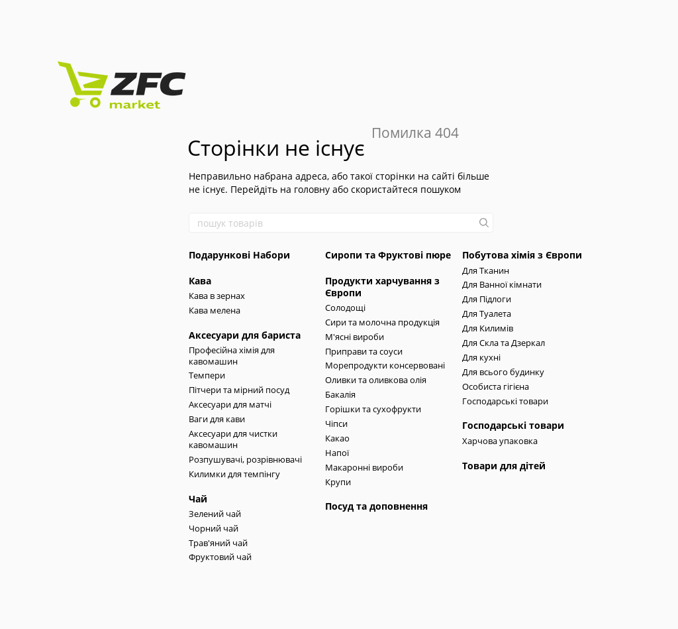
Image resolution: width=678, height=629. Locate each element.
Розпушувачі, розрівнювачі (245, 459)
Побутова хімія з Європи (522, 255)
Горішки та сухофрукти (373, 409)
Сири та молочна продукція (382, 322)
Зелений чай (215, 514)
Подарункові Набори (239, 255)
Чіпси (336, 423)
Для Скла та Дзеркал (503, 343)
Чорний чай (213, 528)
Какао (337, 438)
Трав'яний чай (218, 543)
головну (312, 189)
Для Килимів (487, 328)
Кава (200, 280)
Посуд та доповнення (376, 506)
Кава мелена (214, 310)
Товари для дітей (504, 465)
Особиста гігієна (495, 386)
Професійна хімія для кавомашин (232, 355)
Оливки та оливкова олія (375, 380)
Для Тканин (485, 270)
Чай (198, 498)
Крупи (338, 482)
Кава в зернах (217, 296)
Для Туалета (486, 313)
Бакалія (340, 394)
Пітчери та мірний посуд (239, 390)
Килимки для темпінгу (234, 474)
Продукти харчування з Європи (382, 286)
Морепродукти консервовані (385, 365)
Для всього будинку (503, 372)
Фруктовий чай (220, 557)
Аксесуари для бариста (245, 335)
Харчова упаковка (500, 441)
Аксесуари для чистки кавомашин (233, 439)
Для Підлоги (486, 299)
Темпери (207, 375)
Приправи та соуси (364, 351)
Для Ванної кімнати (502, 284)
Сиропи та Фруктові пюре (388, 255)
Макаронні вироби (364, 467)
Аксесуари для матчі (230, 404)
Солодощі (345, 308)
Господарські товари (505, 401)
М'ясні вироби (354, 337)
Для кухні (481, 357)
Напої (337, 453)
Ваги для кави (217, 419)
